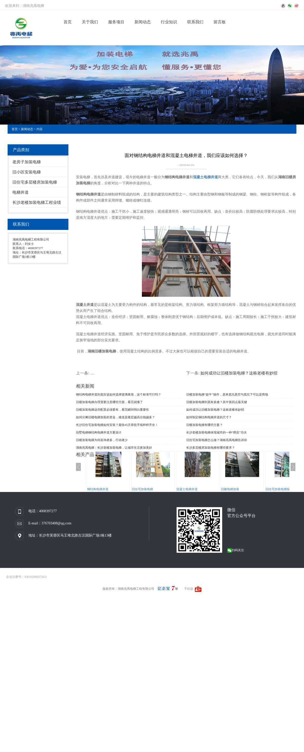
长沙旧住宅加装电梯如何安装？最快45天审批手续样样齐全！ (117, 425)
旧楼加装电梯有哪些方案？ (204, 425)
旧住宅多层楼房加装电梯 (34, 182)
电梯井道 (20, 192)
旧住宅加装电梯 (142, 489)
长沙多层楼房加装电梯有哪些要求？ (210, 447)
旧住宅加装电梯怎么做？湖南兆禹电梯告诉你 (216, 440)
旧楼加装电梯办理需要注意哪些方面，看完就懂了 (109, 402)
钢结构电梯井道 (97, 489)
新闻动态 (143, 22)
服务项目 (116, 22)
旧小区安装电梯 (26, 172)
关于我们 (90, 22)
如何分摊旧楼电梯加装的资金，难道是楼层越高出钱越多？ (115, 417)
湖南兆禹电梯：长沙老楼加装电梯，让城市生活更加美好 (114, 447)
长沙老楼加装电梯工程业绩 (36, 202)
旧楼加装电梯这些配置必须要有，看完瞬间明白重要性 (112, 409)
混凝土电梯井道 (187, 489)
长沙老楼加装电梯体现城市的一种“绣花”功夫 (216, 432)
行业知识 (169, 22)
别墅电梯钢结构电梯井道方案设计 (99, 432)
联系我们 (195, 22)
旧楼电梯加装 (230, 489)
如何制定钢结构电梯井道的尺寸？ (209, 417)
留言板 (220, 22)
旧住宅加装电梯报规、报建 (283, 489)
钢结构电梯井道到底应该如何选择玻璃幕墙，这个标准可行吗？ (118, 394)
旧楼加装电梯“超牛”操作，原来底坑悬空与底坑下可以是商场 (227, 394)
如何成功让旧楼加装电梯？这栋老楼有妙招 (238, 373)
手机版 (188, 588)
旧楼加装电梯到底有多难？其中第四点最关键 (216, 402)
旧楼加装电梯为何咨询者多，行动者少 (102, 440)
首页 (68, 22)
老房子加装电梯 (26, 162)
